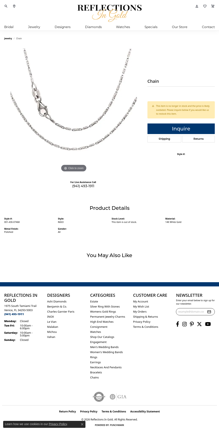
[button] (6, 6)
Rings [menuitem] (93, 357)
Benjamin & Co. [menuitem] (57, 306)
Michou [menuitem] (52, 332)
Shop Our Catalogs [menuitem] (102, 337)
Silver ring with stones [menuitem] (105, 306)
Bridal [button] (9, 27)
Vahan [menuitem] (51, 337)
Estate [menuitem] (94, 301)
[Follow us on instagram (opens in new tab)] (184, 324)
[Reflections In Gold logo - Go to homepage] (109, 13)
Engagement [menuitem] (98, 342)
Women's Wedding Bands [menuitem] (106, 352)
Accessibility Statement (145, 411)
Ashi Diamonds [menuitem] (57, 301)
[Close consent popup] (82, 424)
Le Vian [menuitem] (52, 322)
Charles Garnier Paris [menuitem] (60, 311)
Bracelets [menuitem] (96, 372)
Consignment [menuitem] (98, 327)
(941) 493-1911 (83, 186)
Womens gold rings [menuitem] (103, 311)
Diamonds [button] (93, 27)
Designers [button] (62, 27)
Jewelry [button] (34, 27)
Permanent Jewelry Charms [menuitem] (107, 317)
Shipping (164, 139)
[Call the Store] (14, 314)
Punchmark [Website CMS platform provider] (117, 425)
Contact (208, 27)
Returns (198, 139)
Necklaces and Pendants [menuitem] (106, 367)
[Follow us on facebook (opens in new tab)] (177, 324)
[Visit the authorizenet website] (98, 397)
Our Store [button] (179, 27)
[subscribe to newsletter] (209, 311)
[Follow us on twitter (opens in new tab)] (199, 324)
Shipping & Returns (145, 317)
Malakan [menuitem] (52, 327)
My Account (140, 301)
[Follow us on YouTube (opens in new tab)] (208, 324)
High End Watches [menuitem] (102, 322)
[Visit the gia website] (118, 397)
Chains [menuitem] (94, 377)
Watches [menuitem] (95, 332)
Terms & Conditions (145, 327)
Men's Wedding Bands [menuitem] (104, 347)
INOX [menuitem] (50, 317)
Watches (123, 27)
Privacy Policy (141, 322)
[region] (73, 109)
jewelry (8, 38)
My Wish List (141, 306)
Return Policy (67, 411)
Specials (151, 27)
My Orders (140, 311)
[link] (14, 6)
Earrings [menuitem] (95, 362)
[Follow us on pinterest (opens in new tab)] (192, 324)
